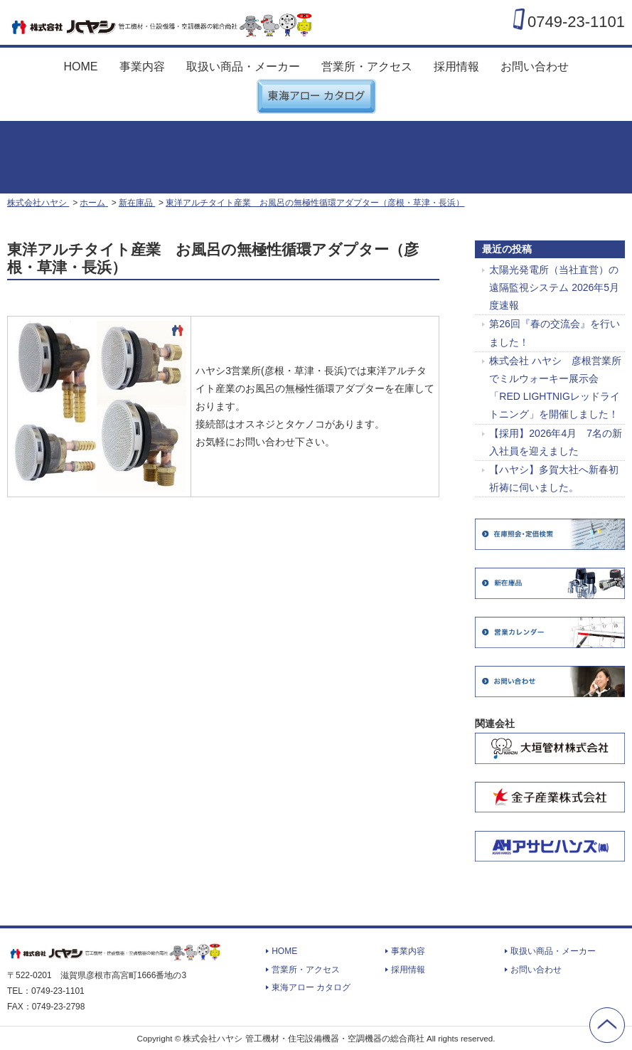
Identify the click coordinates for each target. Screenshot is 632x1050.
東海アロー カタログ (315, 91)
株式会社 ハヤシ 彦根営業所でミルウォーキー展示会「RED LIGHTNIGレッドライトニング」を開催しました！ (555, 387)
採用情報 (456, 66)
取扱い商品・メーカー (243, 66)
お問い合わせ (534, 66)
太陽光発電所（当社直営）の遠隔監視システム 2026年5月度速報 (554, 287)
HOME (81, 66)
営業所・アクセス (366, 66)
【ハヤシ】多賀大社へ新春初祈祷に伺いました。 (553, 478)
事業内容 (142, 66)
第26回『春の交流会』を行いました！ (554, 332)
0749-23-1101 (576, 21)
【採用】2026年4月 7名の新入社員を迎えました (555, 442)
